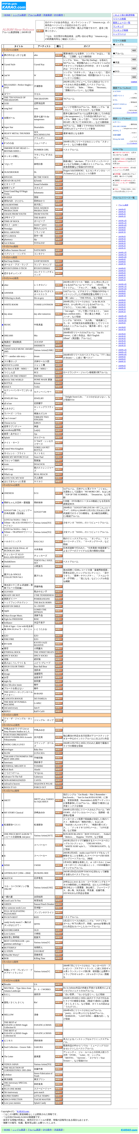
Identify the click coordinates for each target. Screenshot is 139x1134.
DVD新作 (58, 15)
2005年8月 (122, 230)
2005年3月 (122, 243)
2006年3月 (122, 212)
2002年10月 (122, 321)
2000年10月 (122, 354)
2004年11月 (122, 255)
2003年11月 (122, 287)
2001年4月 (122, 339)
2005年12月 (122, 221)
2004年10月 (122, 257)
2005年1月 (122, 248)
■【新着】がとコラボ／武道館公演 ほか (124, 182)
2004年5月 (122, 271)
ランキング (118, 26)
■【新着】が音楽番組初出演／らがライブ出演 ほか (124, 161)
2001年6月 (122, 334)
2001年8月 (122, 327)
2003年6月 (122, 300)
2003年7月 (122, 296)
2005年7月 (122, 232)
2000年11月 (122, 352)
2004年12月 (122, 252)
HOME (7, 15)
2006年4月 (122, 209)
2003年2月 (122, 309)
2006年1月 (122, 216)
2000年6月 (122, 366)
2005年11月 (122, 223)
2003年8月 (122, 293)
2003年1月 (122, 312)
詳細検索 (134, 82)
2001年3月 (122, 341)
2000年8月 (122, 359)
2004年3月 (122, 275)
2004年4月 (122, 273)
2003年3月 (122, 307)
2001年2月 (122, 343)
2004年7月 (122, 264)
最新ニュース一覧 (121, 22)
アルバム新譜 (34, 15)
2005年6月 (122, 237)
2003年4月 (122, 305)
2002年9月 (122, 323)
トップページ (119, 34)
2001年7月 (122, 330)
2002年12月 (122, 316)
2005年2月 (122, 246)
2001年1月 (122, 345)
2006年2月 (122, 214)
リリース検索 (119, 19)
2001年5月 (122, 336)
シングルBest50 (132, 143)
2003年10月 (122, 289)
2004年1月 (122, 280)
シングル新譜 (19, 15)
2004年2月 (122, 278)
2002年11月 (122, 318)
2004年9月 (122, 259)
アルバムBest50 (132, 112)
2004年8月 (122, 262)
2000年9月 (122, 357)
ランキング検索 (120, 30)
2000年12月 (122, 350)
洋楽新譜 (47, 15)
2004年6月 (122, 268)
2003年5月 (122, 302)
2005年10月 (122, 225)
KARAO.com (23, 1111)
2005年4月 (122, 241)
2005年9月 (122, 228)
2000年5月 (122, 368)
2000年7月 (122, 361)
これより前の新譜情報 (124, 15)
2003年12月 (122, 284)
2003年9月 (122, 291)
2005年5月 (122, 239)
